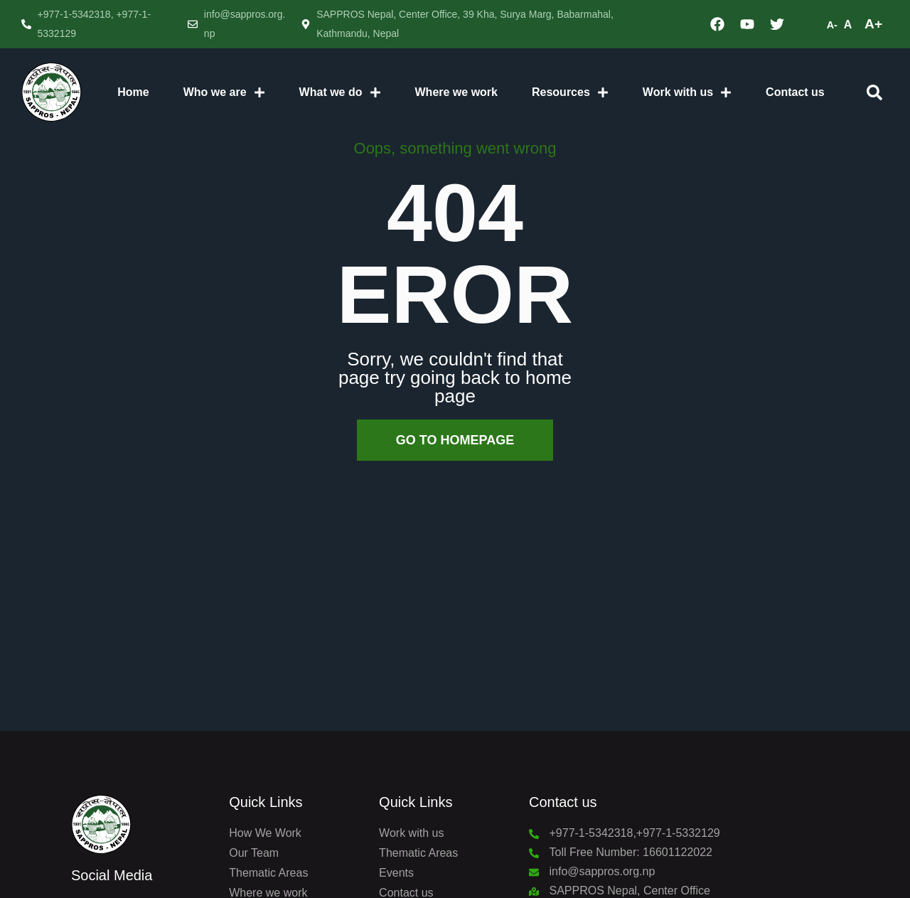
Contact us (795, 92)
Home (133, 92)
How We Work (265, 833)
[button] (874, 92)
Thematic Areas (268, 873)
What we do (340, 92)
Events (396, 873)
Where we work (456, 92)
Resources (570, 92)
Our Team (254, 853)
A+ (873, 23)
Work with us (687, 92)
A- (832, 25)
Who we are (224, 92)
